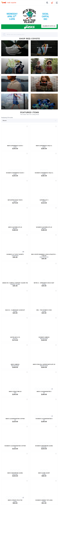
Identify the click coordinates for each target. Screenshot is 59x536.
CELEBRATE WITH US (48, 26)
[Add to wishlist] (27, 126)
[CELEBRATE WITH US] (29, 18)
